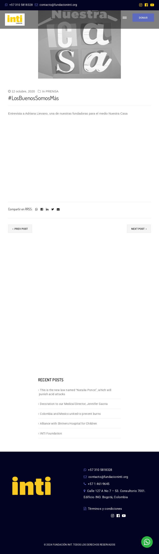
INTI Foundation (51, 433)
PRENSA (52, 91)
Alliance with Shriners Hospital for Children (68, 423)
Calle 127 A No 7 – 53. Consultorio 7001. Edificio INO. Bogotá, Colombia (114, 494)
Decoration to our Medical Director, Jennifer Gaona (74, 404)
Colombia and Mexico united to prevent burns (70, 413)
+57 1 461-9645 (96, 484)
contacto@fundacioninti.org (56, 4)
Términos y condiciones (103, 509)
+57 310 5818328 (19, 4)
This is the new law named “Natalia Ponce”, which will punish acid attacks (75, 392)
